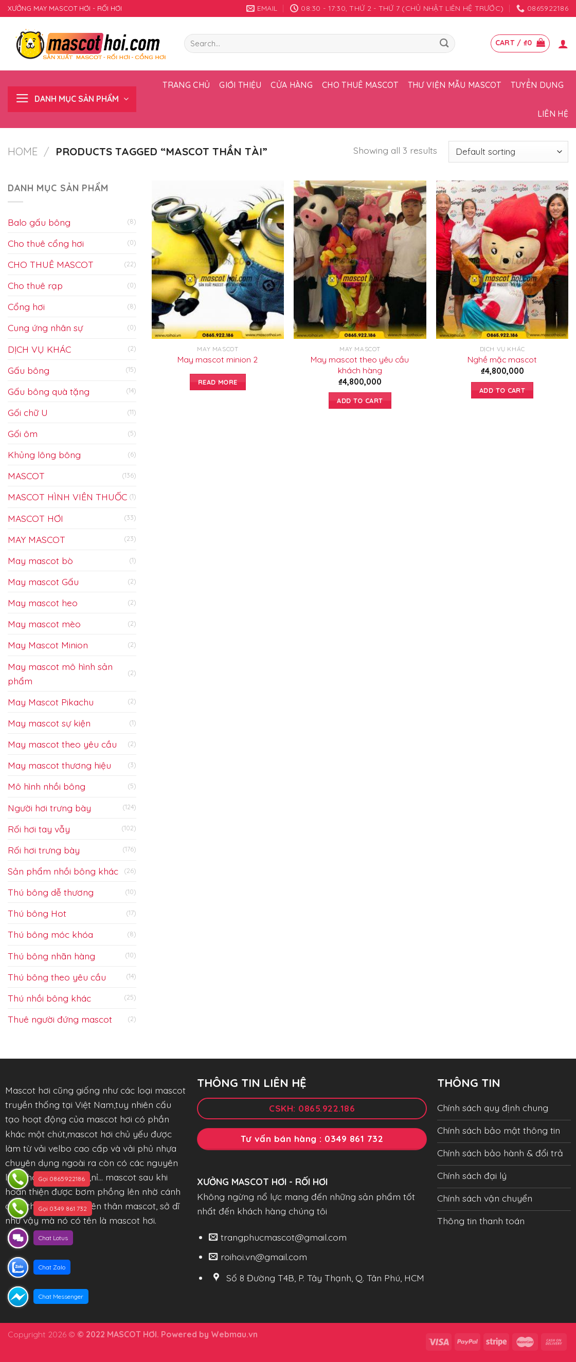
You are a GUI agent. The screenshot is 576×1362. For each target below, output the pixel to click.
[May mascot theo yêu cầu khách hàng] (360, 259)
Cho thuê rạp (35, 285)
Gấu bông (28, 370)
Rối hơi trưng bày (44, 850)
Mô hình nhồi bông (46, 786)
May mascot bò (40, 560)
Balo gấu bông (39, 222)
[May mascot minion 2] (218, 259)
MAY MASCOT (36, 539)
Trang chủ (186, 85)
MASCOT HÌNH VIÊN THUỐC (67, 496)
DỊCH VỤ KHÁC (39, 349)
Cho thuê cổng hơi (46, 243)
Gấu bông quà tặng (48, 391)
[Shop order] (508, 152)
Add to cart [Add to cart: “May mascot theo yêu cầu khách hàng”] (360, 400)
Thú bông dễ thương (51, 892)
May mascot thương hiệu (59, 765)
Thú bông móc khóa (50, 934)
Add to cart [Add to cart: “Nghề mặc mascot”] (502, 390)
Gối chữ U (28, 412)
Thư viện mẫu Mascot (454, 85)
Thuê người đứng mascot (60, 1019)
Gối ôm (23, 433)
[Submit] (444, 43)
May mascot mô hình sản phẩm (60, 673)
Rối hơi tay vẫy (39, 828)
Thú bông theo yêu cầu (57, 977)
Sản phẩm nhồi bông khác (63, 871)
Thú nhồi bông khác (49, 998)
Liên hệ (552, 113)
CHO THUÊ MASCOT (51, 264)
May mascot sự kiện (49, 723)
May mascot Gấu (43, 581)
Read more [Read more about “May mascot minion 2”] (217, 382)
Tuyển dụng (537, 85)
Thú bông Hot (37, 913)
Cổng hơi (26, 306)
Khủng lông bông (44, 454)
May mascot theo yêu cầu (62, 744)
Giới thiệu (240, 85)
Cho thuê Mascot (360, 85)
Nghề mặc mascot (502, 359)
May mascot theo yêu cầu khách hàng (360, 364)
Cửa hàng (292, 85)
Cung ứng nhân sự (45, 327)
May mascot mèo (44, 623)
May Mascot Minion (48, 644)
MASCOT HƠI (35, 518)
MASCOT (26, 475)
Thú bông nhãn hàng (51, 955)
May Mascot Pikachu (51, 701)
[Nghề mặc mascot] (502, 259)
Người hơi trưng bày (49, 807)
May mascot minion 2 (217, 359)
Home (23, 151)
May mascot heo (43, 602)
